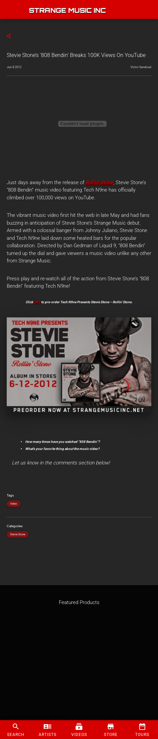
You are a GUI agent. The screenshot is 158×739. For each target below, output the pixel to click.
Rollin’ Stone (99, 182)
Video (13, 503)
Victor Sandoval (140, 67)
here (37, 302)
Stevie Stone (17, 534)
